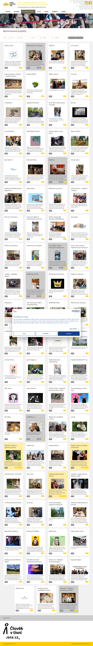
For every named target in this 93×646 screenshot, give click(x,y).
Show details (73, 328)
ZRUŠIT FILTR (79, 37)
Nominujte (16, 11)
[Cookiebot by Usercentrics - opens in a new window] (73, 311)
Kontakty (63, 11)
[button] (7, 21)
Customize (46, 333)
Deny (24, 333)
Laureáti (46, 11)
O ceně (39, 11)
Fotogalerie (55, 11)
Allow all (68, 333)
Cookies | (73, 643)
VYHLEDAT (71, 37)
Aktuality (8, 11)
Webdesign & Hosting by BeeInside (82, 643)
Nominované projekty (28, 11)
